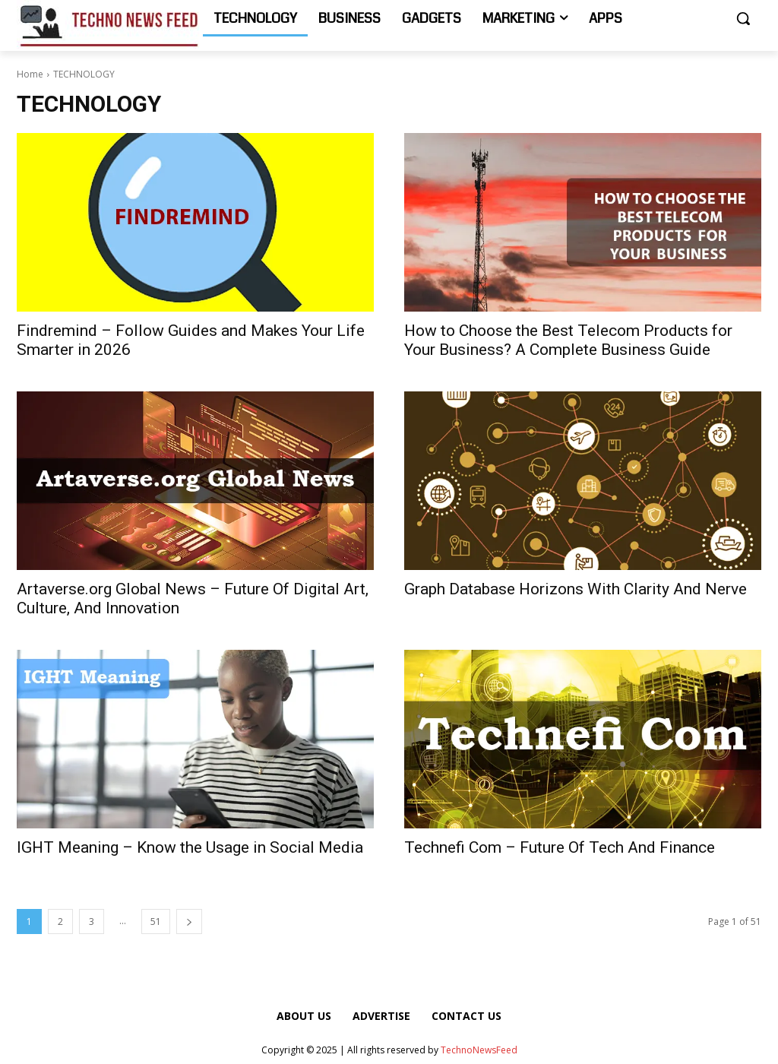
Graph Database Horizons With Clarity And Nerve (575, 589)
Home (30, 74)
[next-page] (189, 921)
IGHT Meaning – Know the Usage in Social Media (190, 847)
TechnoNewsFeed (479, 1049)
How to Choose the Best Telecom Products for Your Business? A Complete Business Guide (568, 340)
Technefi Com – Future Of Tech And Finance (559, 847)
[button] (743, 18)
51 (155, 921)
